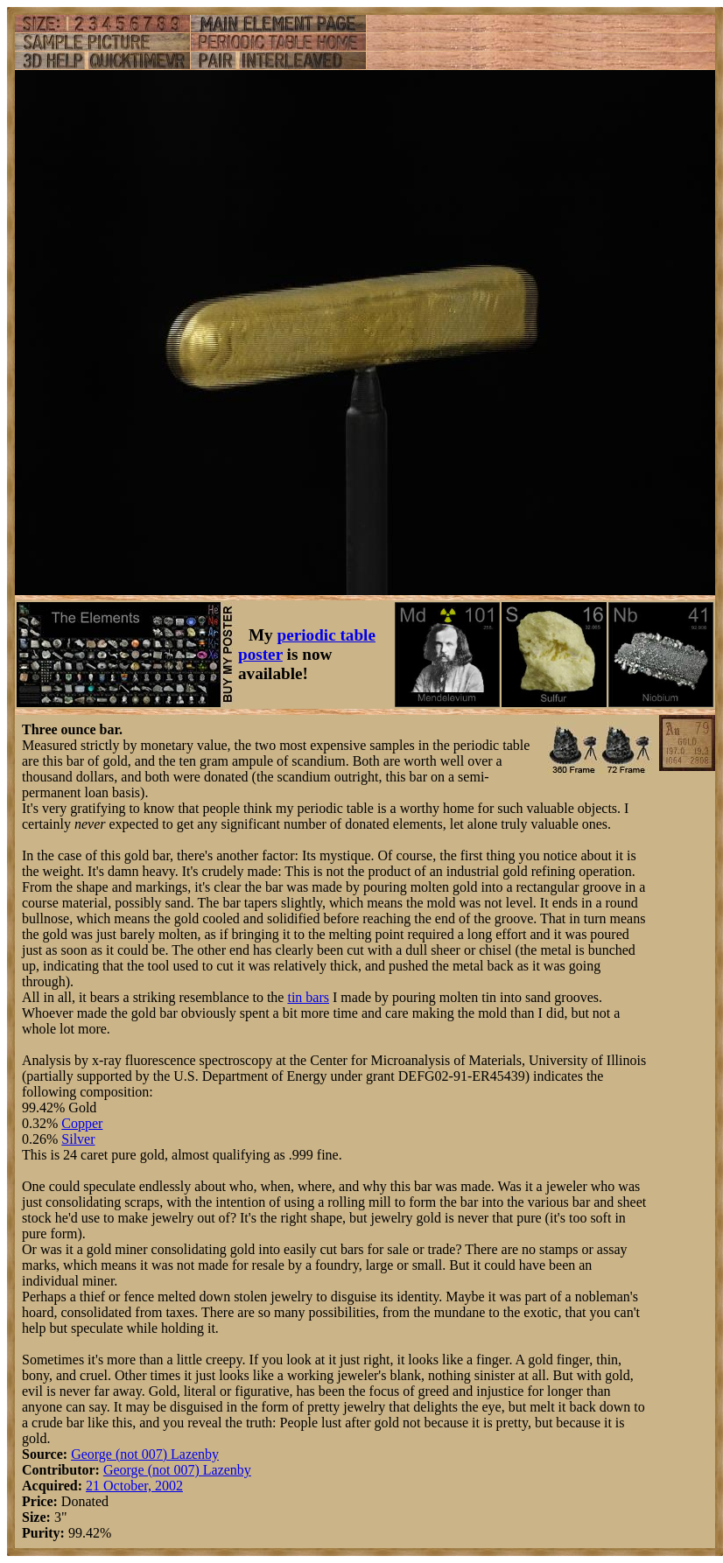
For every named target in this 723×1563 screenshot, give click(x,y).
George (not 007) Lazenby (145, 1454)
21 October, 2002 (134, 1485)
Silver (78, 1139)
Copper (81, 1123)
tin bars (308, 997)
